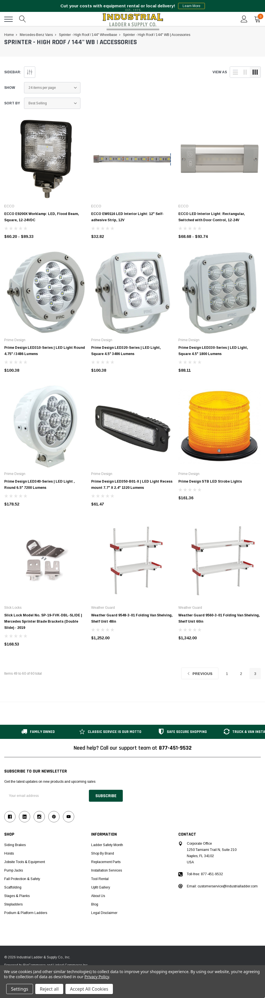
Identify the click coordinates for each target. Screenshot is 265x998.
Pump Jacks (13, 870)
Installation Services (106, 870)
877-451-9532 (175, 748)
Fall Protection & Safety (22, 879)
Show (9, 88)
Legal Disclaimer (104, 913)
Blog (94, 904)
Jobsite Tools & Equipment (24, 862)
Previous (200, 674)
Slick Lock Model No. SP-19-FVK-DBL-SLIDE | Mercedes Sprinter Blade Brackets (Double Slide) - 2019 (43, 621)
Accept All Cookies (89, 989)
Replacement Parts (106, 862)
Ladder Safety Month (107, 845)
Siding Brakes (15, 845)
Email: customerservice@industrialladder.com (222, 886)
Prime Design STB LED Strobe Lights (210, 481)
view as (220, 72)
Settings (19, 989)
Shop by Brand (102, 853)
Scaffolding (12, 887)
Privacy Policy (96, 976)
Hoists (9, 853)
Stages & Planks (17, 896)
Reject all (49, 989)
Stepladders (13, 904)
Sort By (12, 103)
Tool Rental (100, 879)
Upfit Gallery (100, 887)
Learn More (191, 6)
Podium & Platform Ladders (25, 913)
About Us (98, 896)
